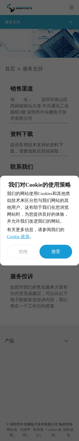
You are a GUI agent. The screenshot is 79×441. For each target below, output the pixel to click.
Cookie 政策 (18, 236)
